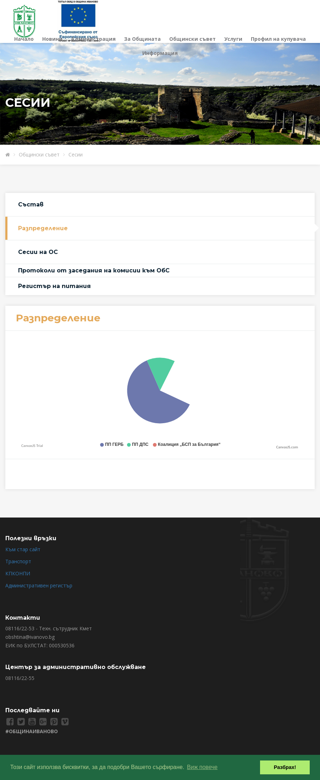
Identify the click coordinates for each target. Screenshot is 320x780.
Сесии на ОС (38, 252)
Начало (24, 38)
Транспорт (18, 561)
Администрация (93, 38)
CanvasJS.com (287, 447)
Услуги (233, 38)
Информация (160, 53)
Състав (31, 204)
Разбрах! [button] (285, 767)
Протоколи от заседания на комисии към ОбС (94, 270)
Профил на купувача (278, 38)
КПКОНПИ (17, 573)
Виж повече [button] (202, 767)
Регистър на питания (54, 286)
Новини (52, 38)
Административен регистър (38, 585)
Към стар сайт (22, 549)
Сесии (75, 154)
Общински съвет (192, 38)
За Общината (142, 38)
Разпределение (43, 228)
